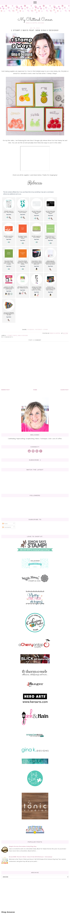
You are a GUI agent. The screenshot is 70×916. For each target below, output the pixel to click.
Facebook (30, 329)
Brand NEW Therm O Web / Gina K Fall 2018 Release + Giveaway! (30, 857)
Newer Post (5, 390)
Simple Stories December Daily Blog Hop (22, 846)
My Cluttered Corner (35, 19)
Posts (5, 523)
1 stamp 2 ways (12, 335)
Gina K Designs (23, 335)
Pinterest (38, 329)
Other (45, 329)
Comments (6, 527)
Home (35, 390)
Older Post (65, 390)
